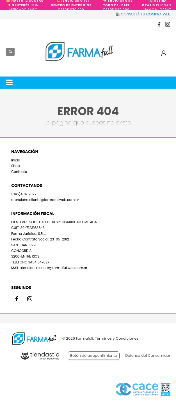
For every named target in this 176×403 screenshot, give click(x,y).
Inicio (15, 160)
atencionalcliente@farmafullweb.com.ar (45, 199)
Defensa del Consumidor (147, 355)
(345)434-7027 (23, 194)
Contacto (19, 171)
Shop (15, 165)
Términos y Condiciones (116, 338)
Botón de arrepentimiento (93, 355)
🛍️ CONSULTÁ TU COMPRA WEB (142, 14)
